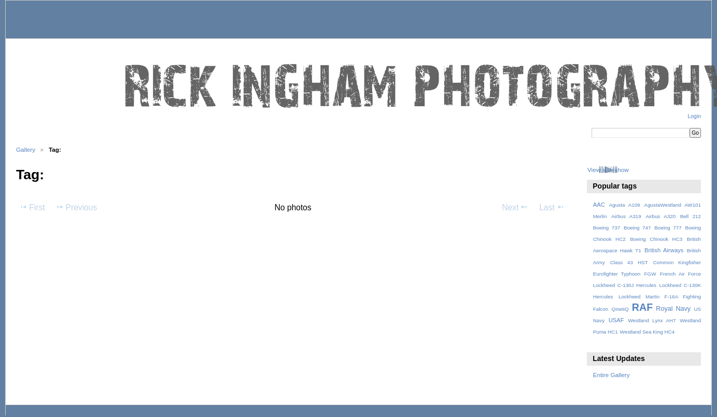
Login (694, 116)
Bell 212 (690, 216)
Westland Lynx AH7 (652, 320)
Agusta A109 (624, 205)
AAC (599, 205)
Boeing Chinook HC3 (656, 239)
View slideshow (608, 169)
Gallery (25, 149)
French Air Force (680, 274)
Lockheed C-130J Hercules (624, 285)
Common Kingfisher (677, 262)
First (32, 207)
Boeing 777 (668, 228)
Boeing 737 (607, 228)
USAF (616, 320)
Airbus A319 (626, 216)
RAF (642, 307)
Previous (76, 207)
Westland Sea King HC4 (647, 332)
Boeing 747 (637, 228)
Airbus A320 (660, 216)
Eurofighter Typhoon (617, 274)
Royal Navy (673, 308)
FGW (650, 274)
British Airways (663, 250)
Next (515, 207)
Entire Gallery (611, 374)
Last (552, 207)
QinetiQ (619, 309)
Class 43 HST (629, 262)
